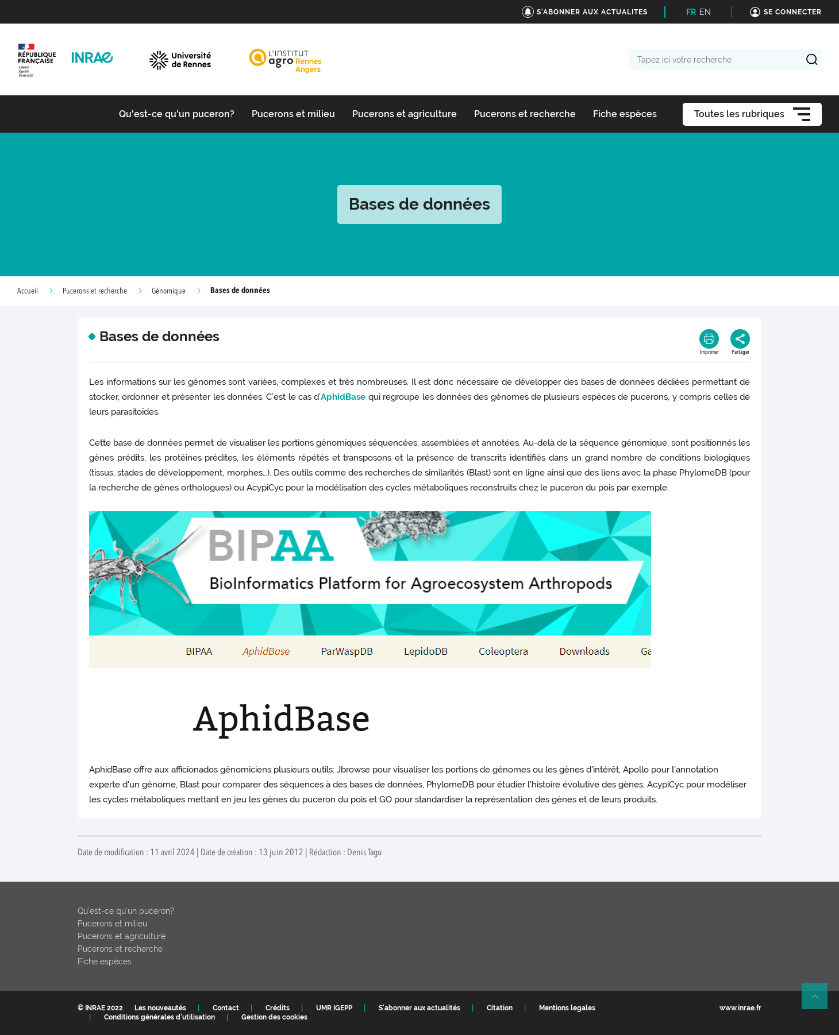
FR (691, 12)
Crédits (277, 1008)
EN (705, 12)
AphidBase (343, 397)
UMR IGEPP (334, 1008)
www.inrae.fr (740, 1008)
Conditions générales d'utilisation (159, 1017)
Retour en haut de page (819, 1001)
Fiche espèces (105, 961)
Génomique (169, 291)
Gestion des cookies (274, 1017)
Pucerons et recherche (95, 291)
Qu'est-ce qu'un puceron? (126, 911)
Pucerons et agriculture (122, 936)
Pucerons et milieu (112, 923)
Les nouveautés (160, 1008)
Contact (226, 1008)
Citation (500, 1008)
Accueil (27, 291)
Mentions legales (567, 1008)
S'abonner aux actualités (419, 1008)
